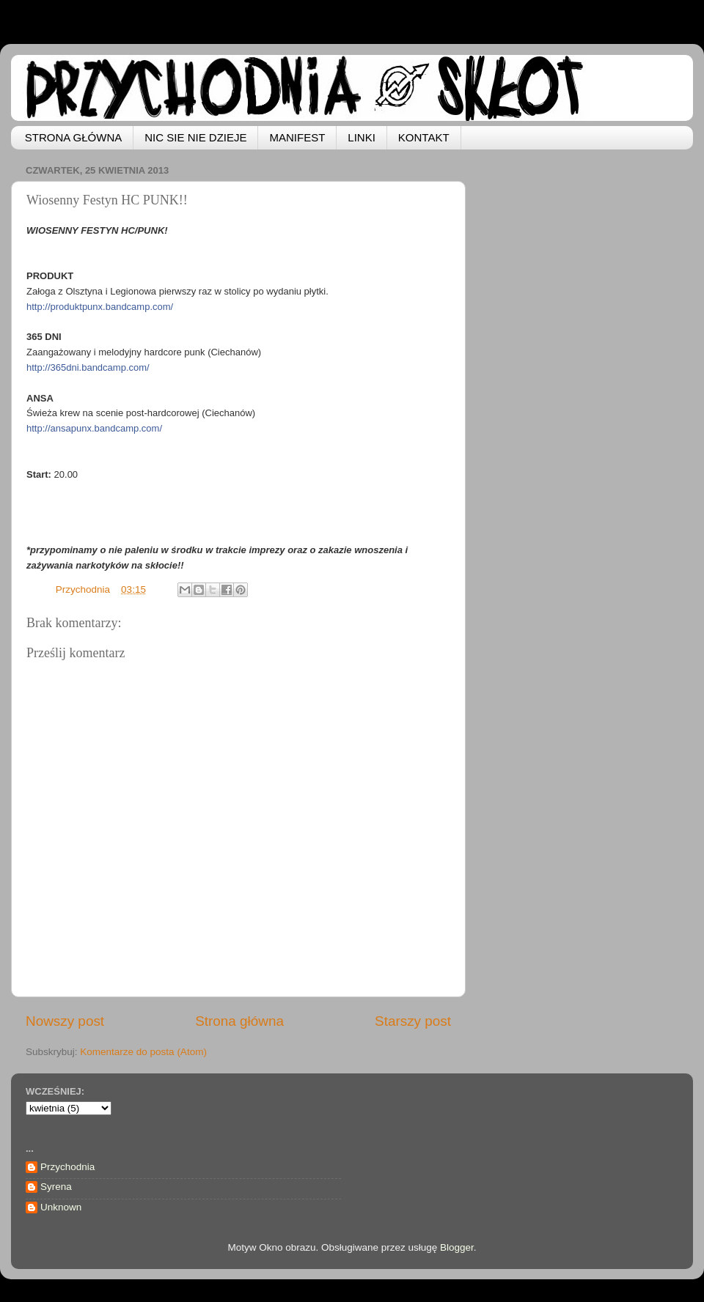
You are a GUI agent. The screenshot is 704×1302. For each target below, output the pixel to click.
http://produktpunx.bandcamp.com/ (99, 306)
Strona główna (239, 1021)
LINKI (361, 137)
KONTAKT (424, 137)
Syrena (56, 1186)
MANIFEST (297, 137)
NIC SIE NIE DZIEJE (195, 137)
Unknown (60, 1207)
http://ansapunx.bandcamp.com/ (94, 428)
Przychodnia (67, 1166)
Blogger (457, 1247)
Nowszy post (65, 1021)
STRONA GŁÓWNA (73, 137)
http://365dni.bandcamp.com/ (88, 367)
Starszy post (413, 1021)
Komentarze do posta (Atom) (143, 1051)
